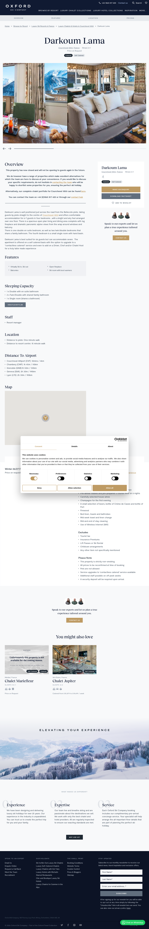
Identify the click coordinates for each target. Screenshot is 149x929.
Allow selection (74, 488)
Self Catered (79, 55)
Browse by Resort (49, 10)
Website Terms (73, 866)
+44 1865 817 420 (107, 3)
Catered (68, 55)
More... (143, 10)
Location (93, 18)
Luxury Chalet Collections (75, 10)
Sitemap (70, 875)
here (83, 191)
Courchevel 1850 (65, 48)
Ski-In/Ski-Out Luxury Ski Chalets (49, 863)
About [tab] (110, 446)
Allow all (109, 488)
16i (136, 925)
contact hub (77, 197)
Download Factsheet (120, 196)
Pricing (130, 18)
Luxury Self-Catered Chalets (47, 866)
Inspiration (131, 10)
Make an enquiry (121, 189)
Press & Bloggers (74, 872)
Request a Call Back (13, 869)
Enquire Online (11, 866)
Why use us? (74, 837)
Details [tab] (75, 446)
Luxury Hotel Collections (108, 10)
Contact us (123, 3)
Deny (39, 488)
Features (55, 18)
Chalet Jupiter (64, 681)
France (77, 48)
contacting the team (62, 182)
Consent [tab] (38, 446)
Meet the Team (11, 872)
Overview (18, 18)
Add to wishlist (121, 202)
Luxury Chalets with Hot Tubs (47, 869)
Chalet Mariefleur (19, 681)
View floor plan (15, 305)
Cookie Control (73, 869)
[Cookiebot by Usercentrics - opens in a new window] (116, 439)
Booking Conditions (75, 863)
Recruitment (10, 875)
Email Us (8, 863)
